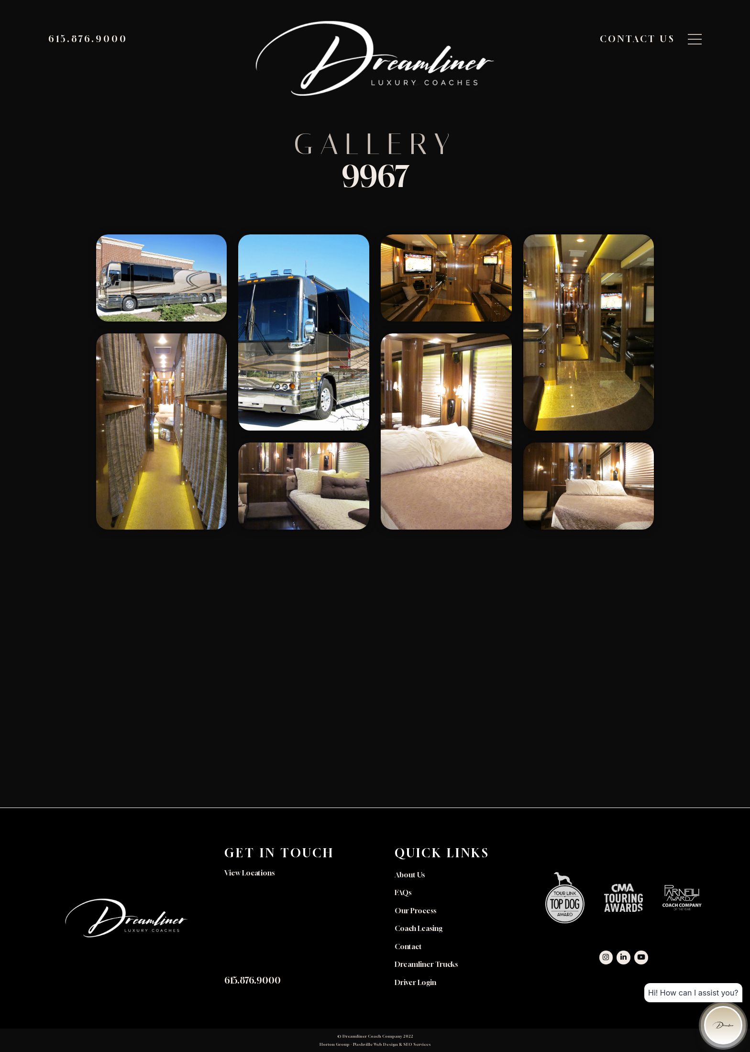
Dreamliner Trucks (426, 964)
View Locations (249, 873)
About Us (410, 875)
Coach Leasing (418, 928)
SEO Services (417, 1044)
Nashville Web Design (375, 1044)
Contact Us (637, 38)
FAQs (403, 892)
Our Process (415, 911)
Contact (408, 946)
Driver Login (415, 982)
